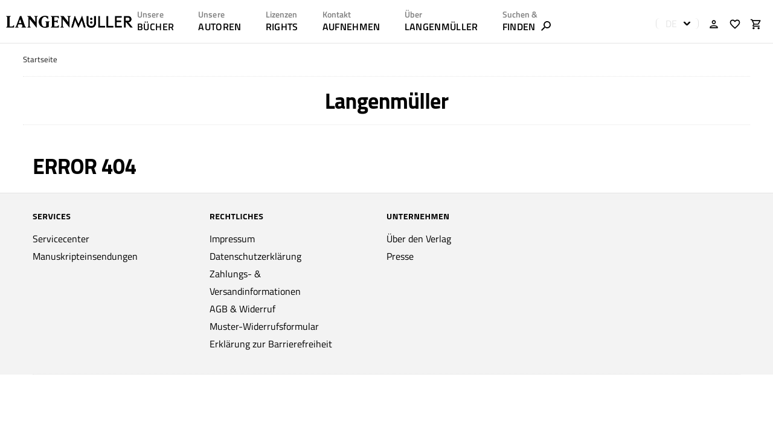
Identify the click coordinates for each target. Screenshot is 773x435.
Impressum (232, 238)
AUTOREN (219, 26)
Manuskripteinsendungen (85, 256)
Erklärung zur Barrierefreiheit (271, 344)
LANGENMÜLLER (441, 26)
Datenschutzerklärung (255, 256)
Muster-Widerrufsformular (264, 326)
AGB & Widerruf (242, 308)
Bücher (155, 26)
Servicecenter (61, 238)
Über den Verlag (418, 238)
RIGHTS (282, 26)
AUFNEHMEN (351, 26)
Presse (400, 256)
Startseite (40, 59)
